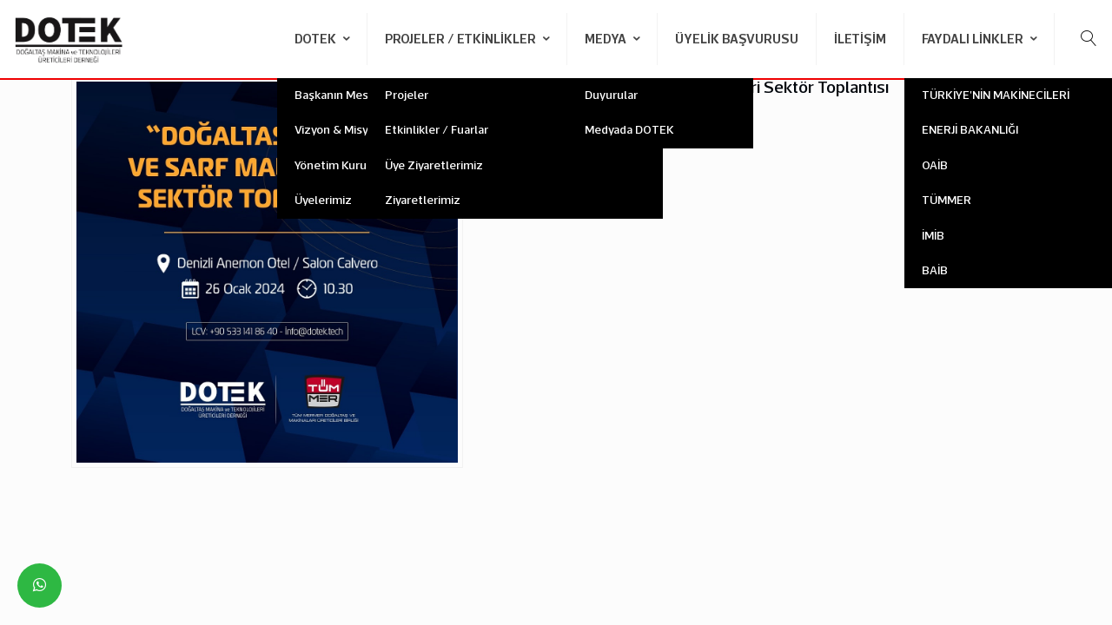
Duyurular (611, 95)
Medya (607, 38)
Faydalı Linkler (974, 38)
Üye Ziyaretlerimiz (434, 165)
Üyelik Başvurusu (736, 38)
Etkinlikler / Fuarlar (436, 129)
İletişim (860, 38)
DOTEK (317, 38)
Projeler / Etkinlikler (462, 38)
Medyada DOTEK (629, 129)
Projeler (406, 95)
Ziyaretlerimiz (422, 200)
